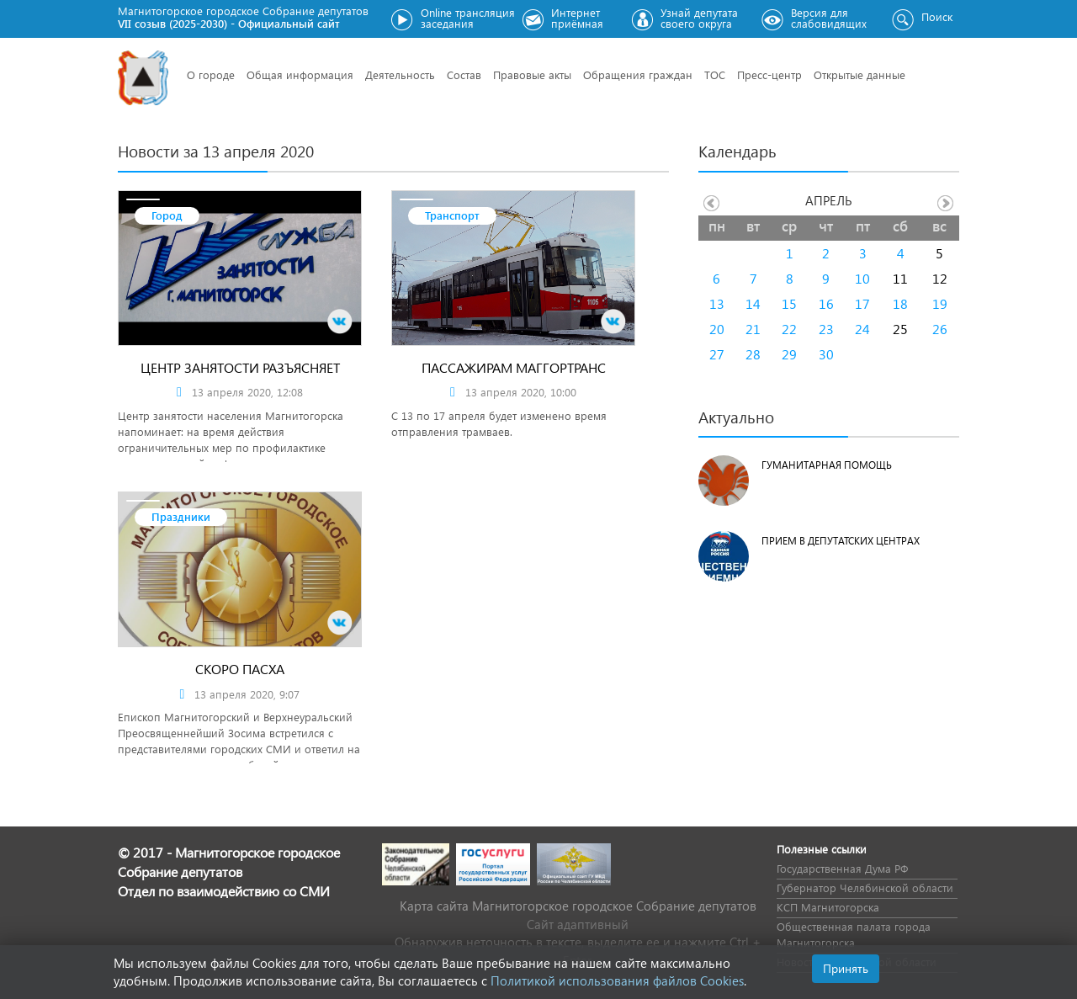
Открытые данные (859, 74)
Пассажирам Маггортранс (514, 367)
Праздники (180, 516)
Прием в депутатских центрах (840, 540)
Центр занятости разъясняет (240, 367)
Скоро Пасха (239, 669)
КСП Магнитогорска (828, 907)
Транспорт (452, 215)
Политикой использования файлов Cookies (617, 980)
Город (167, 215)
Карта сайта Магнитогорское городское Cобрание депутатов (578, 905)
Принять (845, 968)
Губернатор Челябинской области (865, 887)
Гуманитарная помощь (826, 465)
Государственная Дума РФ (842, 868)
